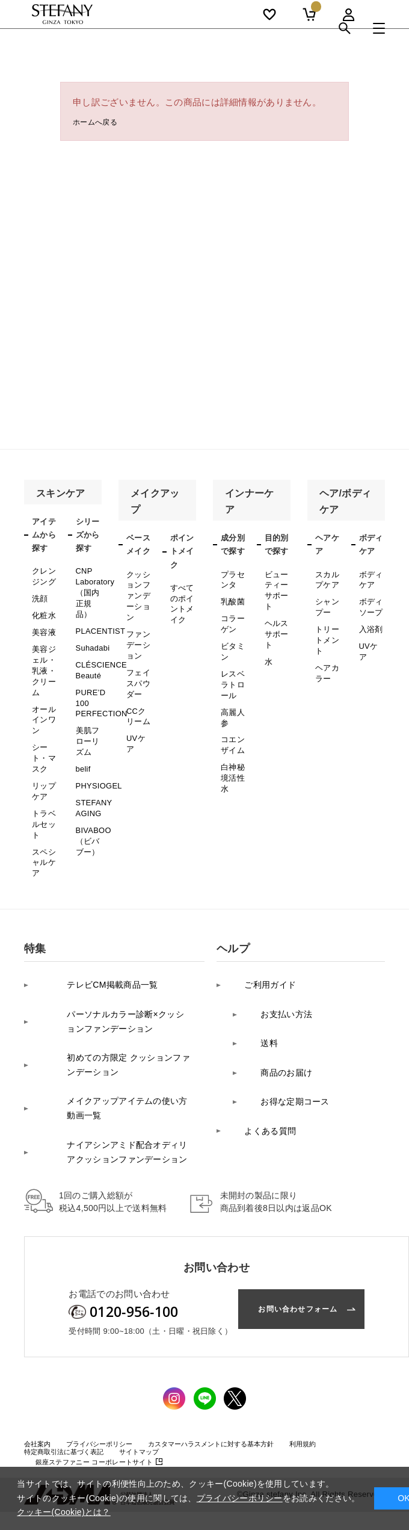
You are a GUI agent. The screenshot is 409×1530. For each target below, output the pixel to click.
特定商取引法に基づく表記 (71, 1353)
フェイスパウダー (137, 664)
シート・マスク (43, 728)
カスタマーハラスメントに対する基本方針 (239, 1345)
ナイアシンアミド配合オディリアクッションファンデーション (112, 1059)
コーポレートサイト (100, 1363)
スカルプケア (326, 577)
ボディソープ (370, 600)
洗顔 (39, 593)
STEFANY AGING (93, 769)
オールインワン (43, 695)
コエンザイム (232, 717)
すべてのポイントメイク (181, 600)
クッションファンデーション (137, 591)
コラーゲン (232, 615)
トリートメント (326, 629)
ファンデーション (137, 632)
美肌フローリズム (87, 713)
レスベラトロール (232, 667)
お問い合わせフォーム (287, 1213)
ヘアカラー (326, 656)
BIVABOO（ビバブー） (92, 798)
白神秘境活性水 (232, 745)
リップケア (43, 755)
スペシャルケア (43, 815)
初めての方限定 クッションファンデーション (114, 990)
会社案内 (39, 1345)
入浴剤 (370, 620)
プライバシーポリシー (110, 1345)
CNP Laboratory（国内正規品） (94, 587)
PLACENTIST (99, 619)
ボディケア (370, 577)
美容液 (43, 623)
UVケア (139, 710)
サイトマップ (157, 1353)
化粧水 (43, 608)
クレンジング (43, 574)
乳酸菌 (232, 596)
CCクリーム (139, 691)
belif (83, 736)
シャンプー (326, 600)
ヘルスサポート (276, 623)
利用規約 (344, 1345)
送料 (257, 967)
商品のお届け (275, 986)
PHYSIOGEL (97, 751)
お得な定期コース (284, 1005)
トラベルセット (43, 783)
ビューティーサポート (276, 586)
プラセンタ (232, 577)
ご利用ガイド (259, 929)
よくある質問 (259, 1024)
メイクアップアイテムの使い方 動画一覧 (114, 1025)
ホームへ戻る (100, 124)
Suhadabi (92, 634)
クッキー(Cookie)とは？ (63, 1512)
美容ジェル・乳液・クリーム (43, 655)
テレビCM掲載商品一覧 (88, 929)
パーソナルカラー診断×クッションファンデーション (111, 956)
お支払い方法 (275, 948)
